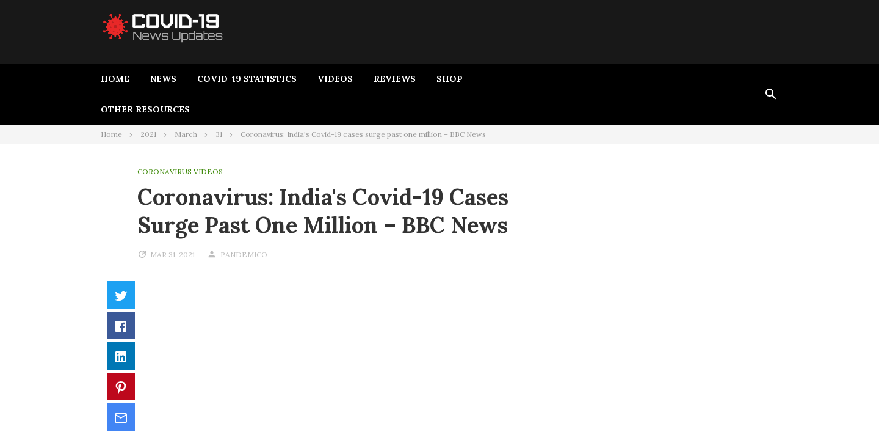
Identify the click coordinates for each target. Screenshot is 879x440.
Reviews (395, 78)
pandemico (243, 254)
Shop (449, 78)
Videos (335, 78)
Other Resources (145, 109)
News (163, 78)
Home (115, 78)
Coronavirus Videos (180, 171)
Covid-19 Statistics (247, 78)
